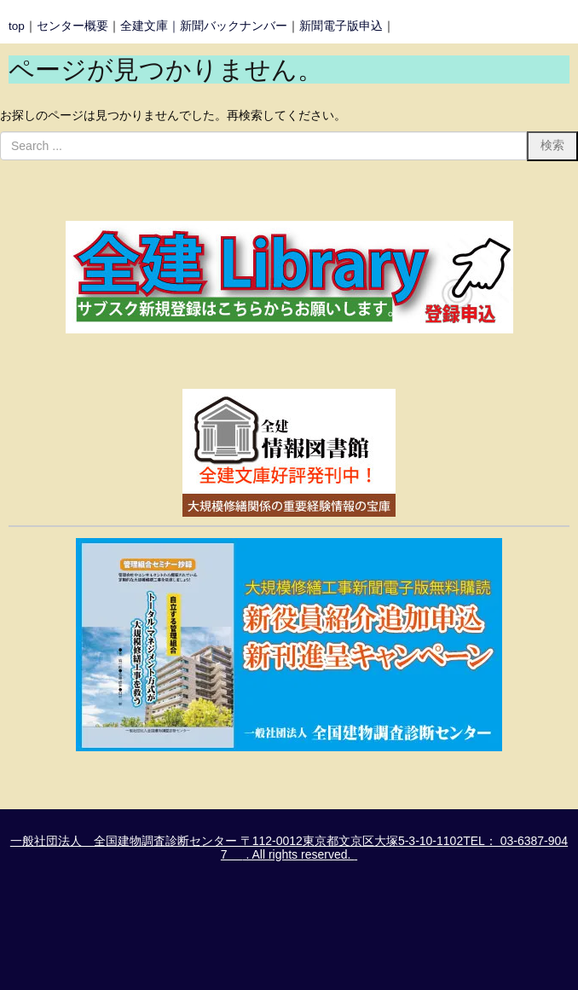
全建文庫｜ (150, 26)
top (17, 26)
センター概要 (72, 26)
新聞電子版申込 (341, 26)
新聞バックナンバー (233, 26)
